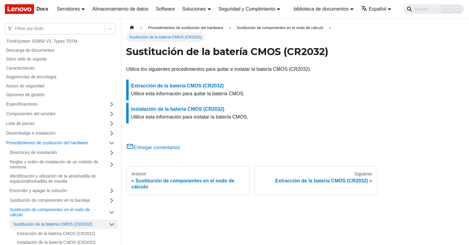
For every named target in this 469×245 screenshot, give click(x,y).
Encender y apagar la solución (38, 190)
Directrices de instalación (33, 152)
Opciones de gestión (25, 94)
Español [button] (373, 8)
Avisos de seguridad (25, 85)
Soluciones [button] (194, 8)
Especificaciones (22, 104)
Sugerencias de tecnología (31, 76)
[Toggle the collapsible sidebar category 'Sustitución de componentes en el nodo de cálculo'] (111, 212)
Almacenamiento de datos (120, 8)
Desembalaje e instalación (31, 133)
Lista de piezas (20, 123)
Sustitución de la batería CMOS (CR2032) (53, 224)
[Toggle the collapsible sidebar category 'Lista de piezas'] (111, 124)
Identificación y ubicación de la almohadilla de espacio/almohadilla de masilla (53, 179)
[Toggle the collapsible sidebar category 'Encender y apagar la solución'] (111, 191)
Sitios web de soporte (26, 59)
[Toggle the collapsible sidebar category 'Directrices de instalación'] (111, 153)
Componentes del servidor (31, 113)
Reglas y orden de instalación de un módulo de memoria (54, 164)
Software (165, 8)
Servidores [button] (68, 8)
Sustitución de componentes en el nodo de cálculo (50, 212)
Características (20, 68)
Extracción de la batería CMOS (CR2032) (56, 233)
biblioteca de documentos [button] (321, 8)
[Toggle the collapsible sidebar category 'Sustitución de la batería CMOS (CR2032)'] (111, 224)
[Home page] (132, 27)
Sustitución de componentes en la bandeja (50, 200)
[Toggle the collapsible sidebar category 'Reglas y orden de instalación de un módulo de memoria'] (111, 165)
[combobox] (15, 28)
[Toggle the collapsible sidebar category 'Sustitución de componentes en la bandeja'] (111, 200)
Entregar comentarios (153, 147)
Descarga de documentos (30, 50)
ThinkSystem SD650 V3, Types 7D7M (41, 41)
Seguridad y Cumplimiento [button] (246, 8)
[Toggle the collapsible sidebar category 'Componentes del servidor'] (111, 114)
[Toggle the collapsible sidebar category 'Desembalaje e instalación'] (111, 133)
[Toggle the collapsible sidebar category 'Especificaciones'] (111, 104)
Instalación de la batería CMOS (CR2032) (177, 109)
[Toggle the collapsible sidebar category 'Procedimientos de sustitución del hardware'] (111, 143)
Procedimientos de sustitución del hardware (47, 142)
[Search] (433, 9)
